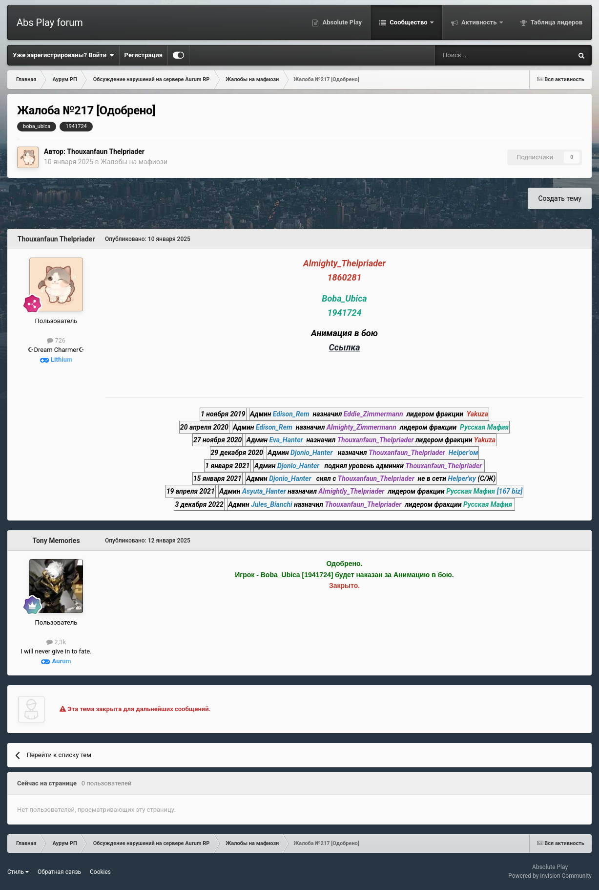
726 (56, 340)
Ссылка (344, 347)
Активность (479, 22)
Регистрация (143, 55)
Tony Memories (56, 540)
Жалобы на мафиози (134, 162)
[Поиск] (477, 55)
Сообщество (408, 22)
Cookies (100, 871)
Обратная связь (59, 871)
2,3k (56, 642)
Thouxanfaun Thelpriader (106, 151)
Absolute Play (341, 22)
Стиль (18, 871)
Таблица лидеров (555, 22)
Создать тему (559, 198)
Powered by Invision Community (550, 875)
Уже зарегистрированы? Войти (63, 55)
